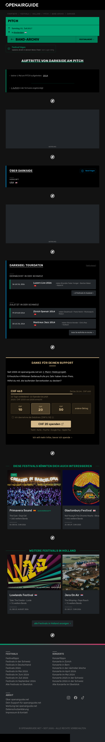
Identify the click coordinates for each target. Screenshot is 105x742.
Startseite (12, 14)
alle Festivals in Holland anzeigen (51, 623)
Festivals (24, 14)
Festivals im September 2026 (21, 680)
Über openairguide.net (17, 699)
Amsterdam (19, 32)
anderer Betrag (81, 408)
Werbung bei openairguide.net (21, 705)
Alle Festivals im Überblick (19, 684)
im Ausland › (84, 293)
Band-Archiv (58, 14)
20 (40, 408)
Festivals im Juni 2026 (17, 674)
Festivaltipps (12, 657)
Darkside (71, 14)
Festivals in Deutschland (18, 664)
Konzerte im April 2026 (64, 670)
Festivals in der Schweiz (18, 661)
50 (61, 408)
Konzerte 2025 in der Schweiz (67, 677)
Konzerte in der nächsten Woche (69, 667)
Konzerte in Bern (61, 664)
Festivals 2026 (13, 667)
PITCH (46, 14)
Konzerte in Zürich (61, 661)
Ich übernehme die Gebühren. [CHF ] (33, 417)
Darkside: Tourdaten (26, 265)
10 (20, 408)
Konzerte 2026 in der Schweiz (67, 680)
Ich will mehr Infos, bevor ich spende (51, 437)
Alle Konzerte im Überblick (65, 684)
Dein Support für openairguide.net (23, 702)
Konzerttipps (59, 657)
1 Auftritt (15, 88)
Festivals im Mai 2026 (17, 670)
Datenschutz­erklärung (17, 708)
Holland (36, 14)
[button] (87, 39)
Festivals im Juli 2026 (17, 677)
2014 (45, 76)
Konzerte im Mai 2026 (63, 674)
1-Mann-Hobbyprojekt (54, 372)
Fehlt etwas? (91, 265)
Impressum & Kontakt (17, 712)
